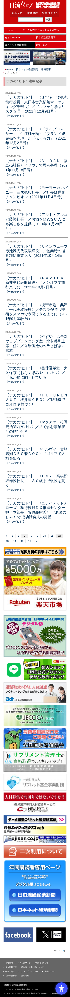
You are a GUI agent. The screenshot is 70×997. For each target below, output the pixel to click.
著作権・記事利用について (32, 967)
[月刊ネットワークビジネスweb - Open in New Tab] (35, 829)
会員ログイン (53, 13)
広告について (50, 971)
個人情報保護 (11, 967)
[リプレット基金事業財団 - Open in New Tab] (35, 782)
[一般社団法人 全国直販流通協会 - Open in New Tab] (35, 738)
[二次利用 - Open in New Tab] (35, 851)
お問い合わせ (11, 976)
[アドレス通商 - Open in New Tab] (35, 692)
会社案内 (9, 963)
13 (7, 541)
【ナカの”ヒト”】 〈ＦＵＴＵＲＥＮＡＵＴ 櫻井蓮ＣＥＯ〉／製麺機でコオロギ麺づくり (36, 399)
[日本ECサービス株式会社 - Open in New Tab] (35, 669)
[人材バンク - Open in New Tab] (35, 802)
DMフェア (41, 44)
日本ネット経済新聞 (16, 44)
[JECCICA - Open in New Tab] (35, 715)
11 (52, 535)
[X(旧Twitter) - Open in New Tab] (51, 934)
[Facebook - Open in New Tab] (18, 934)
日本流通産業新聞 (45, 37)
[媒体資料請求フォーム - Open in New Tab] (35, 551)
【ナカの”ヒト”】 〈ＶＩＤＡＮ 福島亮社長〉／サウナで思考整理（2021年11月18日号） (36, 165)
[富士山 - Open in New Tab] (35, 839)
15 (22, 541)
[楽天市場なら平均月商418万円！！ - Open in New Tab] (35, 584)
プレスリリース (33, 971)
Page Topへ (58, 950)
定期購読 (37, 13)
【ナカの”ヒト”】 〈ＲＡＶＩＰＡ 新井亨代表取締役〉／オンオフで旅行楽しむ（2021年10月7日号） (36, 282)
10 (44, 535)
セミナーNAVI (12, 37)
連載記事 (46, 69)
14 (14, 541)
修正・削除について (13, 971)
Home (10, 30)
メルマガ (22, 13)
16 (29, 541)
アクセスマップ (24, 963)
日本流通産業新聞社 (35, 5)
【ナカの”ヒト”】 (15, 115)
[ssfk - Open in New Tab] (35, 761)
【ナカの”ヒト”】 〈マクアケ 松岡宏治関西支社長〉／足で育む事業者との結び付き (36, 426)
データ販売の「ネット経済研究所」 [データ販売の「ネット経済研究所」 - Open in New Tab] (42, 30)
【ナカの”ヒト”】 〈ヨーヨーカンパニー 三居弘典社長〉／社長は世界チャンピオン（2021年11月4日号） (36, 192)
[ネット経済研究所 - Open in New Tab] (35, 819)
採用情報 (25, 976)
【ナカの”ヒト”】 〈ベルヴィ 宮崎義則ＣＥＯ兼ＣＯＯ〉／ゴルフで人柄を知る (36, 453)
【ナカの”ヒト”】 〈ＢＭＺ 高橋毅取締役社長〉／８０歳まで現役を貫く (36, 480)
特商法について (41, 963)
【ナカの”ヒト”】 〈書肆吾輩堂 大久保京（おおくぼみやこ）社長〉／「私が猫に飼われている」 (36, 372)
